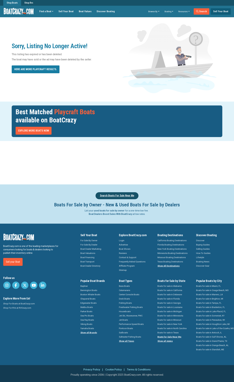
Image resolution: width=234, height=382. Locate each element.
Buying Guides (203, 244)
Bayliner (84, 286)
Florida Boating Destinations (170, 244)
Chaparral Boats (87, 299)
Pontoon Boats (126, 328)
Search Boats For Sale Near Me (117, 195)
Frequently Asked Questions (132, 261)
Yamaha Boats (87, 328)
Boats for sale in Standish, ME (210, 349)
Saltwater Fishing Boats (130, 337)
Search (201, 11)
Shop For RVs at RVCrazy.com (17, 308)
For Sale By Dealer (88, 244)
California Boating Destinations (172, 240)
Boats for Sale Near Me (169, 337)
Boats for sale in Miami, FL (208, 286)
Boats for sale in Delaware (169, 294)
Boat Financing (87, 257)
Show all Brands (88, 332)
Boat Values (85, 11)
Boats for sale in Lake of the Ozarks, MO (215, 328)
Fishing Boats (125, 303)
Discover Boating (106, 11)
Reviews (123, 253)
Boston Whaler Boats (90, 294)
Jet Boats (123, 320)
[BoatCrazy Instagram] (7, 285)
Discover (200, 240)
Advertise (123, 244)
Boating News (202, 261)
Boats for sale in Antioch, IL (209, 332)
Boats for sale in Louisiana (169, 307)
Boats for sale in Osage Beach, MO (212, 290)
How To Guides (203, 253)
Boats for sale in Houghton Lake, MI (213, 324)
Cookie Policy (113, 369)
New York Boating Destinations (172, 249)
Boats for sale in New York (169, 324)
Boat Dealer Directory (90, 266)
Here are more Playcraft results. (35, 69)
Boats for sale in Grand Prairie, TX (211, 341)
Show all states (165, 341)
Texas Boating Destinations (170, 261)
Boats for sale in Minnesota (170, 315)
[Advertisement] (135, 162)
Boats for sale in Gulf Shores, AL (211, 337)
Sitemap (123, 270)
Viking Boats (86, 324)
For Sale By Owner (88, 240)
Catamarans (124, 290)
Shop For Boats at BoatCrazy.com (19, 303)
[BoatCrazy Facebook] (16, 285)
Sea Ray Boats (87, 320)
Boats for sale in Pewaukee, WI (210, 320)
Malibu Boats (86, 307)
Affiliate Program (127, 266)
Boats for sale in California (169, 290)
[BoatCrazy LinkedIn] (42, 285)
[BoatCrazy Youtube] (33, 285)
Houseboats (125, 311)
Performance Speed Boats (131, 324)
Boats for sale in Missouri (169, 320)
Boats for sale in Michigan (169, 311)
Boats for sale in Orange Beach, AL (212, 345)
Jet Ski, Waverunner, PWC (131, 315)
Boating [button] (168, 11)
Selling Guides (203, 249)
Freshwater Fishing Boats (131, 307)
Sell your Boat (13, 261)
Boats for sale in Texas (168, 332)
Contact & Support (127, 257)
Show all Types (126, 341)
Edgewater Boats (88, 303)
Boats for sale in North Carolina (172, 328)
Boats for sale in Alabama (169, 286)
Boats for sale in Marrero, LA (209, 294)
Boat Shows (124, 249)
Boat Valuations (87, 253)
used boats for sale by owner (109, 210)
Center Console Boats (129, 294)
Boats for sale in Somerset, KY (210, 315)
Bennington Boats (88, 290)
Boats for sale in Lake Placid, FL (211, 311)
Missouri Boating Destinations (171, 257)
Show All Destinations (168, 266)
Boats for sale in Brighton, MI (209, 299)
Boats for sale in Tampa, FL (208, 303)
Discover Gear (202, 266)
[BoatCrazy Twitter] (24, 285)
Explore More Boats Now (33, 130)
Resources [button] (183, 11)
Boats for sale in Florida (168, 299)
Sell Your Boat (66, 11)
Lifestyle (200, 257)
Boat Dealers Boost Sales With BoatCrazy (110, 214)
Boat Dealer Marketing (90, 249)
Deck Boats (124, 299)
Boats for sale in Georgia (169, 303)
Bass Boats (124, 286)
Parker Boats (86, 311)
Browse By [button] (152, 11)
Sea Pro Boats (87, 315)
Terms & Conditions (139, 369)
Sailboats (123, 332)
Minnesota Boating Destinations (172, 253)
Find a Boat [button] (45, 11)
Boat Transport (87, 261)
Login (121, 240)
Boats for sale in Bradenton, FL (210, 307)
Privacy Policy (91, 369)
